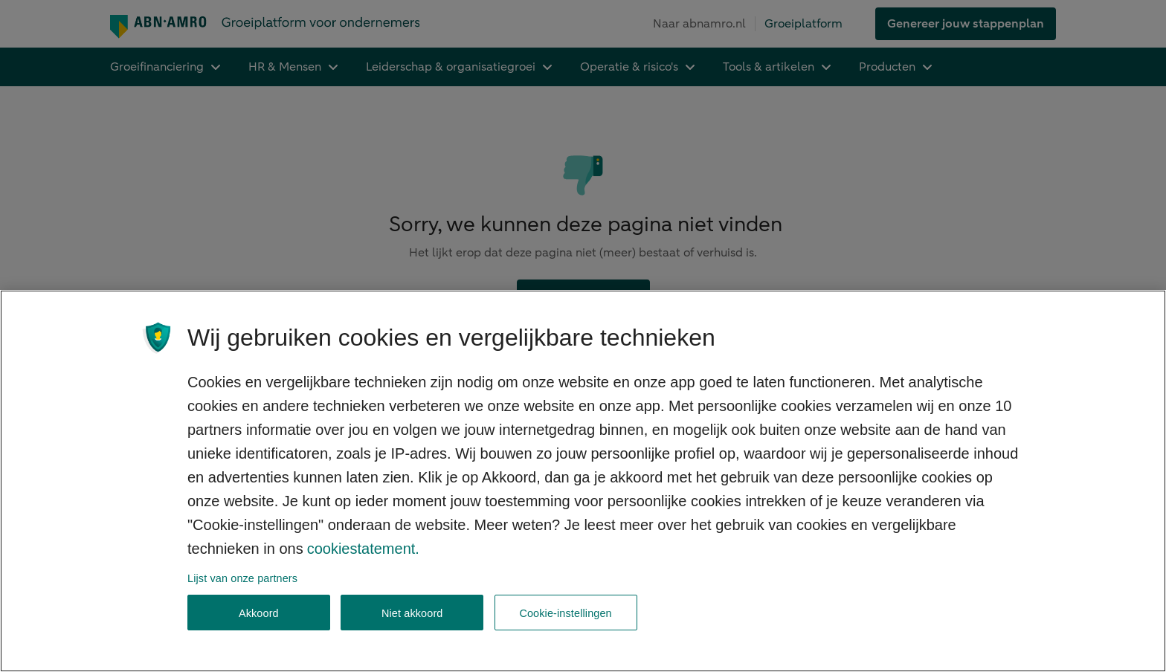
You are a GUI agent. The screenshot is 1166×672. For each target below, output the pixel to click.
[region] (583, 481)
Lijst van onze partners (242, 578)
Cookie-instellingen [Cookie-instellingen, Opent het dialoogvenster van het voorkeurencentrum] (565, 613)
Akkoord (259, 613)
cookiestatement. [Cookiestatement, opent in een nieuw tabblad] (363, 548)
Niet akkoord (412, 613)
